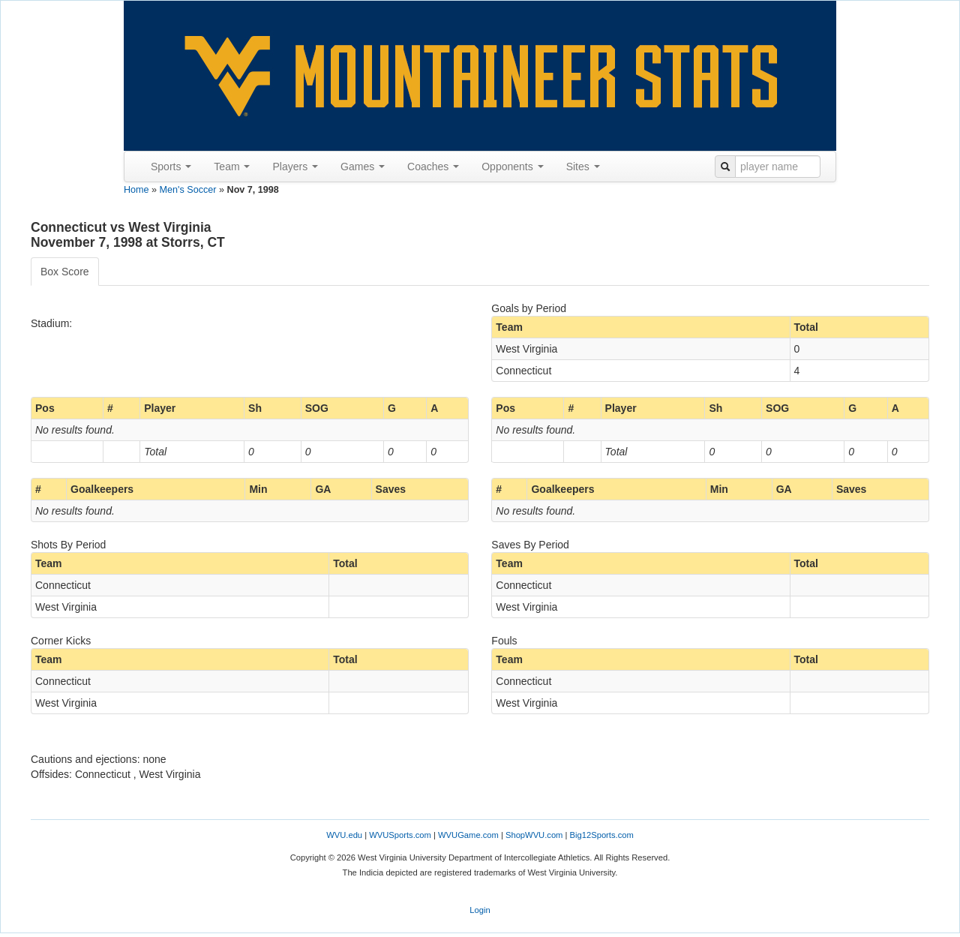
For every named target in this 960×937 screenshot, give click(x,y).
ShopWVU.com (534, 834)
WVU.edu (344, 834)
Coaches (433, 167)
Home (136, 190)
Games (362, 167)
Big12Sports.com (602, 834)
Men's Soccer (188, 190)
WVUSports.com (400, 834)
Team (232, 167)
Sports (171, 167)
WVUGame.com (468, 834)
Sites (583, 167)
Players (295, 167)
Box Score (64, 272)
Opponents (512, 167)
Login (480, 909)
